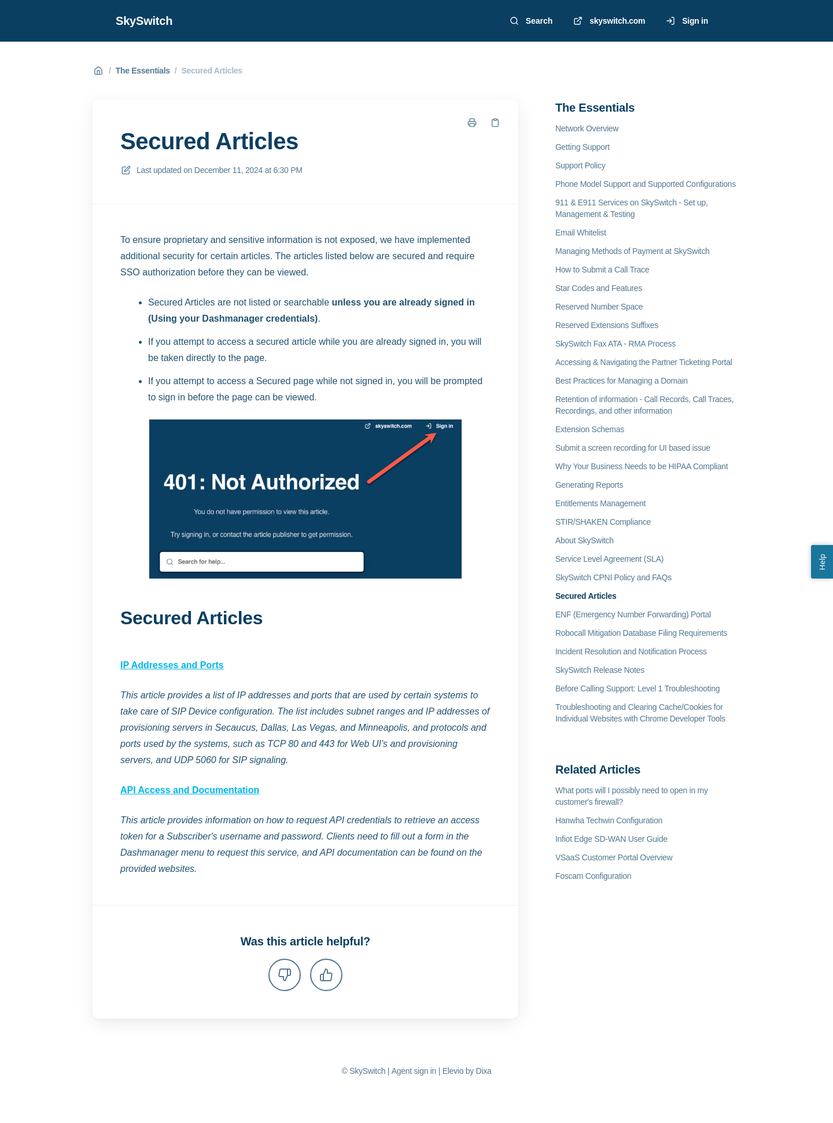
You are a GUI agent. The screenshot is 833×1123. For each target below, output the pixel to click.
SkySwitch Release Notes (599, 670)
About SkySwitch (584, 540)
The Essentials (143, 70)
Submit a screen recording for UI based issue (632, 447)
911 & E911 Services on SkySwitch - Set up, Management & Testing (631, 208)
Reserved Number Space (599, 306)
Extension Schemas (589, 429)
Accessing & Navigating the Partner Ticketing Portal (643, 362)
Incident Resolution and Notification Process (631, 651)
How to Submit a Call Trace (602, 269)
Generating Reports (589, 484)
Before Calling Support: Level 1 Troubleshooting (637, 688)
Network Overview (586, 128)
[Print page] (472, 122)
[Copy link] (495, 122)
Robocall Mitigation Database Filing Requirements (641, 633)
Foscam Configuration (593, 876)
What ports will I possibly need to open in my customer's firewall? (631, 796)
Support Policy (580, 165)
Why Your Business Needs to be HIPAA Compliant (641, 466)
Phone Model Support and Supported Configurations (645, 184)
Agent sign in (414, 1071)
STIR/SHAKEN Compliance (603, 521)
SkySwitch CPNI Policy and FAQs (613, 577)
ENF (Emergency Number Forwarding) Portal (633, 614)
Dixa (484, 1071)
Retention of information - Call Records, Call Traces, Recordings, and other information (644, 405)
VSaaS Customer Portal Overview (613, 857)
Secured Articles (211, 70)
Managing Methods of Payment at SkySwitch (632, 251)
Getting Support (582, 147)
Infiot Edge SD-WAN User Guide (611, 839)
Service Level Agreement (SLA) (609, 559)
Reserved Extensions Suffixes (606, 325)
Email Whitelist (580, 232)
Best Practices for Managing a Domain (621, 380)
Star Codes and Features (598, 288)
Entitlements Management (600, 503)
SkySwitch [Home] (144, 20)
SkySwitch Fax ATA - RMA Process (615, 343)
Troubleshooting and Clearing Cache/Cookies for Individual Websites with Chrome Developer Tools (640, 712)
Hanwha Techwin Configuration (608, 820)
